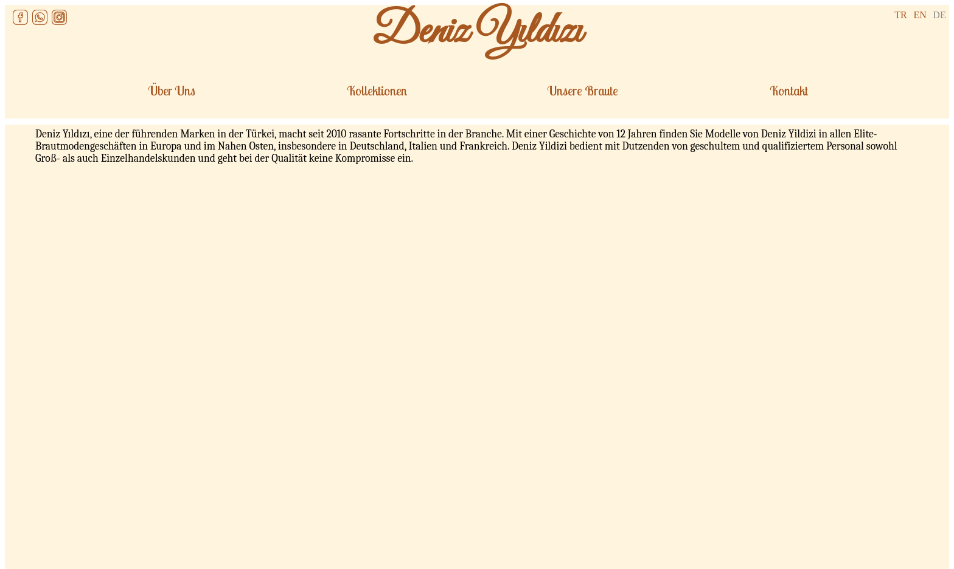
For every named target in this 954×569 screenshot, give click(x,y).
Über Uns (171, 90)
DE (939, 15)
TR (900, 15)
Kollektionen (377, 90)
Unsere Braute (582, 90)
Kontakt (789, 90)
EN (919, 15)
